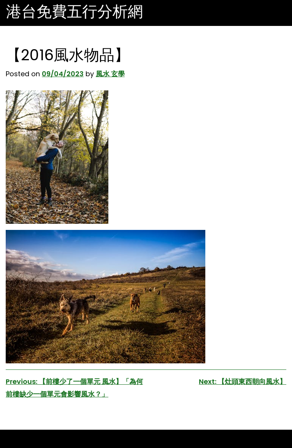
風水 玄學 (110, 74)
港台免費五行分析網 (74, 11)
